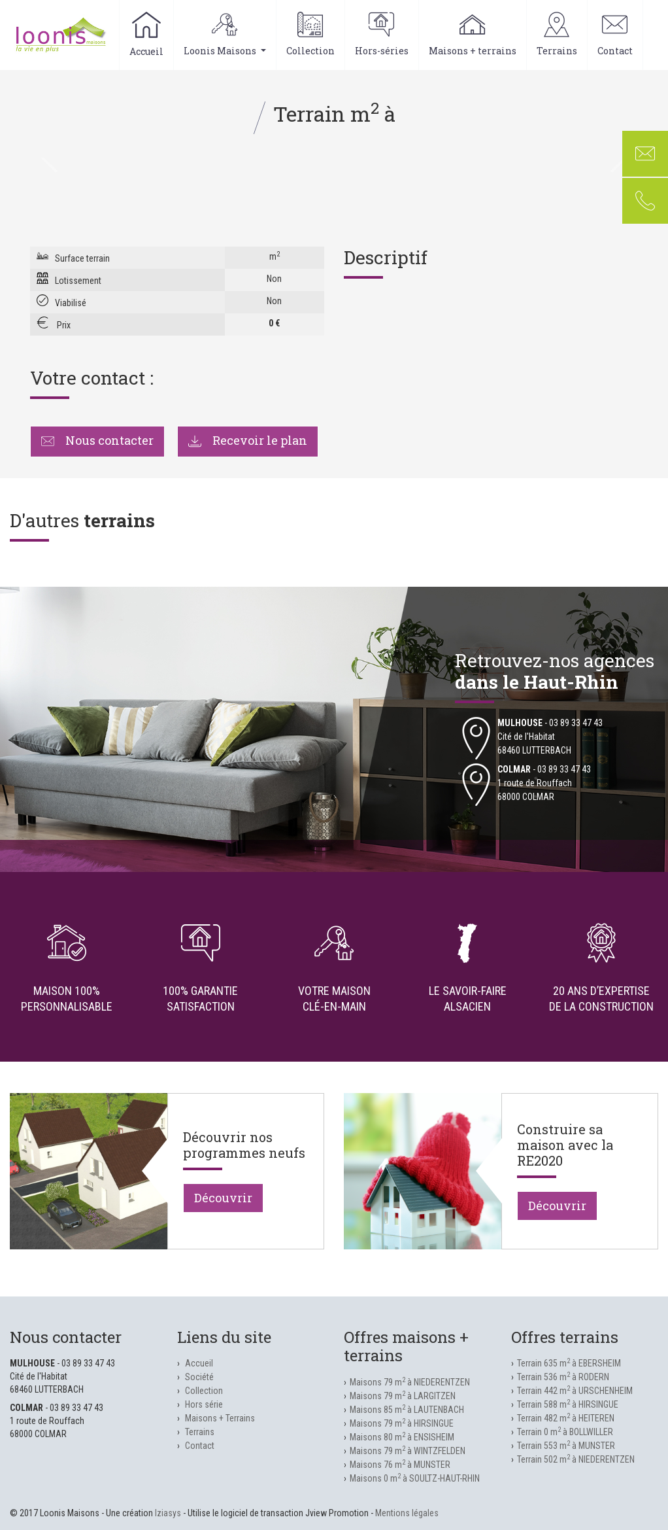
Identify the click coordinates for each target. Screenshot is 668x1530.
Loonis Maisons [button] (225, 34)
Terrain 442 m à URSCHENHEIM (575, 1390)
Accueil (146, 35)
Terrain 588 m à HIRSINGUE (567, 1404)
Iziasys (168, 1513)
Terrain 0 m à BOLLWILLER (565, 1432)
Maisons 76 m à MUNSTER (400, 1464)
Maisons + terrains (472, 34)
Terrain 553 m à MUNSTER (566, 1445)
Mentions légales (407, 1513)
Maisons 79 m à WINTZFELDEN (407, 1451)
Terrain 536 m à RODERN (563, 1377)
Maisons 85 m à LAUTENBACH (407, 1409)
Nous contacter (97, 440)
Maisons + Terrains (220, 1418)
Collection (310, 34)
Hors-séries (382, 34)
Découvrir (223, 1198)
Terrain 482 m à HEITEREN (565, 1418)
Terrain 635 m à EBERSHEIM (569, 1363)
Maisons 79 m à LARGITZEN (403, 1396)
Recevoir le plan (247, 440)
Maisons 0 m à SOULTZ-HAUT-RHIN (415, 1478)
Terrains (557, 34)
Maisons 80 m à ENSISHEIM (402, 1437)
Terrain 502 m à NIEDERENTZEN (576, 1459)
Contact (615, 34)
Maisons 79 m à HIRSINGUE (402, 1423)
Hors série (204, 1404)
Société (199, 1377)
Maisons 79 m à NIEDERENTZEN (410, 1382)
